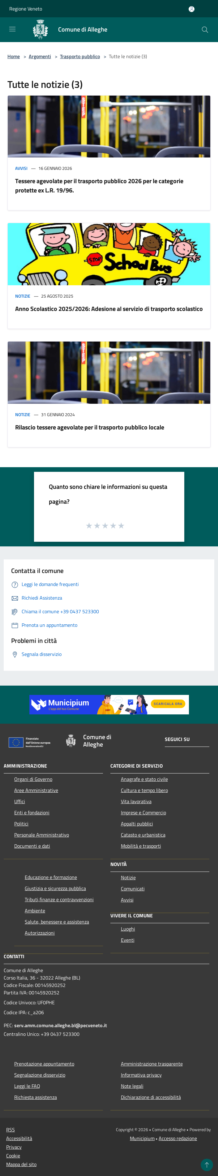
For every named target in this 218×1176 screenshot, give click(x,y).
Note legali (132, 1086)
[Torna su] (207, 1165)
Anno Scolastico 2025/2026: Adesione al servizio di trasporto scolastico (109, 308)
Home (13, 56)
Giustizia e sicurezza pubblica (55, 888)
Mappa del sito (21, 1164)
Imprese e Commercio (143, 812)
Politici (21, 823)
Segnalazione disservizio (39, 1075)
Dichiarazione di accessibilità (151, 1097)
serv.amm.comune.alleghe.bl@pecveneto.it (60, 1025)
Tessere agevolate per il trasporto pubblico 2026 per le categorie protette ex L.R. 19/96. (99, 185)
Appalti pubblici (137, 823)
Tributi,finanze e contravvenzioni (59, 899)
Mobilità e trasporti (141, 846)
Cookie (13, 1155)
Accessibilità (19, 1138)
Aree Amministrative (36, 790)
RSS (10, 1129)
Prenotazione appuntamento (44, 1063)
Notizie (22, 296)
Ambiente (35, 910)
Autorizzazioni (40, 933)
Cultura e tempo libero (144, 790)
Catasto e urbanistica (143, 834)
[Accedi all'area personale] (191, 9)
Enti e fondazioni (31, 812)
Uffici (19, 801)
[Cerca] (205, 29)
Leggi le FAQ (27, 1086)
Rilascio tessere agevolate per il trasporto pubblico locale (89, 427)
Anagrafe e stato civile (144, 779)
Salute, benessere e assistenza (57, 921)
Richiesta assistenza (35, 1097)
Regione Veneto (25, 8)
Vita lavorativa (136, 801)
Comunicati (133, 888)
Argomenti (40, 56)
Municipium (142, 1138)
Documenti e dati (32, 846)
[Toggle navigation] (12, 29)
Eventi (128, 940)
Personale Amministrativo (41, 834)
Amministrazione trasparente (152, 1063)
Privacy (14, 1147)
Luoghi (128, 929)
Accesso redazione (178, 1138)
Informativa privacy (141, 1075)
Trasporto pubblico (80, 56)
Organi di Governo (33, 779)
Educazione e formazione (51, 877)
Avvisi (21, 168)
